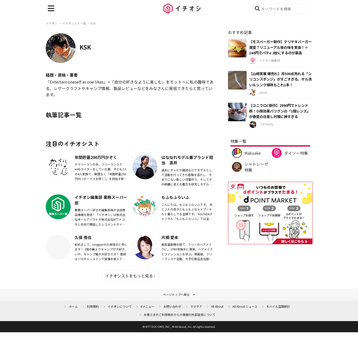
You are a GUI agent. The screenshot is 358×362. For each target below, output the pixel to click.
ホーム (73, 306)
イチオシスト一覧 (74, 23)
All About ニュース (244, 306)
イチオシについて (120, 306)
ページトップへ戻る (176, 294)
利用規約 (93, 306)
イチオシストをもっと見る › (130, 276)
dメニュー (147, 306)
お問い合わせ (172, 306)
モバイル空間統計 (278, 306)
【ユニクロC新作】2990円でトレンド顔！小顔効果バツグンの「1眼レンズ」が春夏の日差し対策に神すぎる (279, 111)
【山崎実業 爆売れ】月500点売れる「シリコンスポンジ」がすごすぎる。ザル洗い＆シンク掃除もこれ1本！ (280, 79)
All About (217, 306)
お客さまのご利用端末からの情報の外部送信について (179, 314)
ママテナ (196, 306)
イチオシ (52, 23)
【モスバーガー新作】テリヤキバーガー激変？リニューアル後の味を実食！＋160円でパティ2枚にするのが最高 (280, 47)
